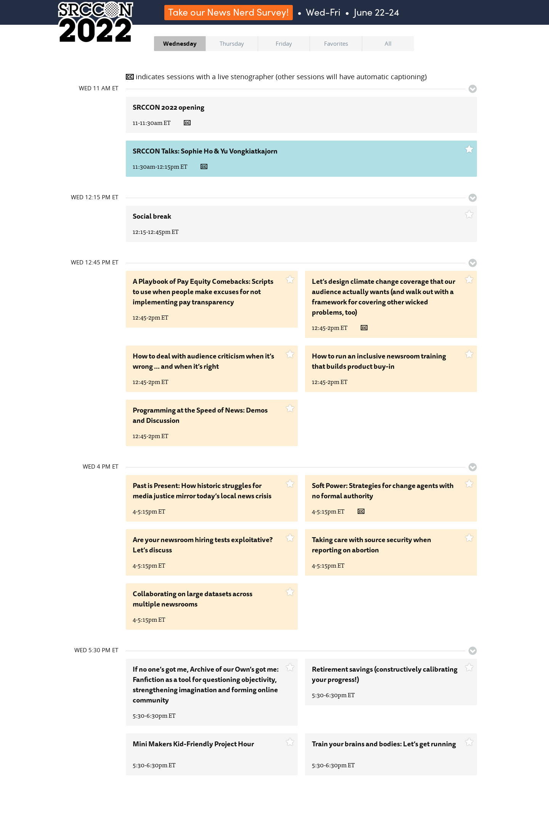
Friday (284, 43)
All (388, 43)
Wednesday (180, 43)
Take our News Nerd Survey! (228, 12)
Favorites (336, 43)
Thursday (232, 43)
